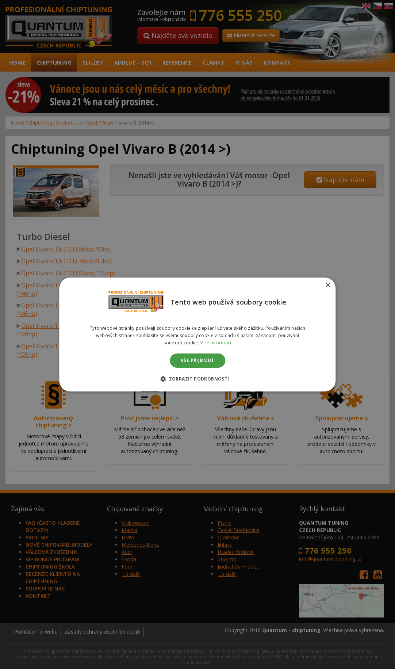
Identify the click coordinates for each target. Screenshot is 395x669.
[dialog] (197, 334)
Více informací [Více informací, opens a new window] (215, 343)
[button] (197, 378)
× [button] (327, 285)
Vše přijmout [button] (197, 361)
